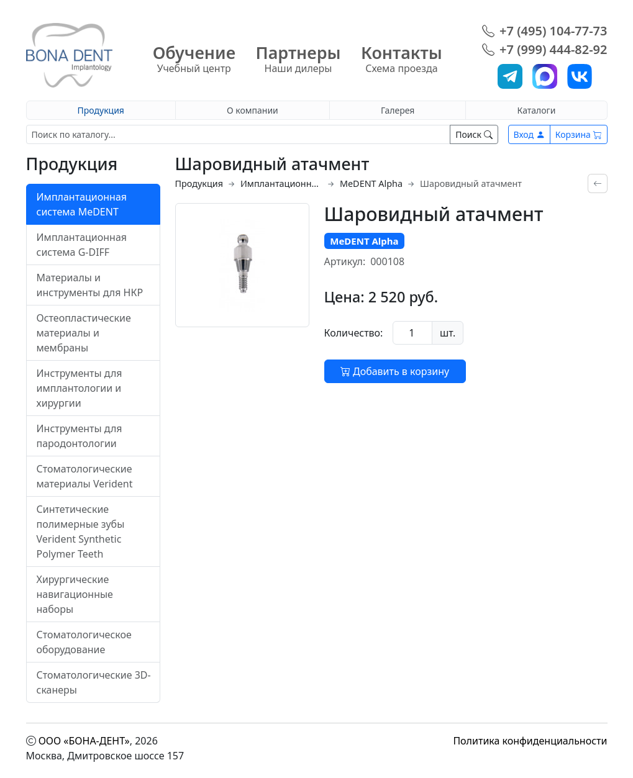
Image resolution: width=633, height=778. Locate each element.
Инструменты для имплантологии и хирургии (79, 388)
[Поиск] (238, 134)
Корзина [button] (578, 134)
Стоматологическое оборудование (84, 642)
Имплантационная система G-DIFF (82, 244)
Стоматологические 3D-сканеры (94, 682)
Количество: (353, 333)
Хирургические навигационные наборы (75, 594)
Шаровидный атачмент (471, 183)
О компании (252, 110)
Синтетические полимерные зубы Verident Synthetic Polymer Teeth (81, 531)
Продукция (101, 110)
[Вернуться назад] (598, 183)
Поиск (473, 134)
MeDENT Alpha (371, 183)
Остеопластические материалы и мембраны (84, 333)
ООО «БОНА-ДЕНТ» (84, 741)
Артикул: (345, 261)
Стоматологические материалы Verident (85, 476)
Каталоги (536, 110)
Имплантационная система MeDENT (82, 204)
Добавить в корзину (394, 371)
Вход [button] (529, 134)
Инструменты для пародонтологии (79, 436)
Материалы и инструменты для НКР (90, 285)
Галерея (397, 110)
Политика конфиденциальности (530, 741)
